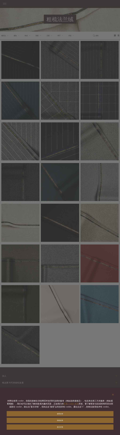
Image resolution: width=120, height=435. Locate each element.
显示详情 (60, 427)
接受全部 (60, 414)
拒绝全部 (60, 420)
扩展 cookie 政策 (71, 403)
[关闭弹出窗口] (113, 395)
